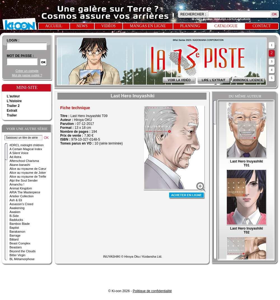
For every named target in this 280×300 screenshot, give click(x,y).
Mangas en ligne (148, 26)
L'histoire (14, 101)
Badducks (16, 219)
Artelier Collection (22, 196)
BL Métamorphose (22, 259)
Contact (262, 26)
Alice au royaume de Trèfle (28, 176)
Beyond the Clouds (23, 251)
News (82, 26)
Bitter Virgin (17, 255)
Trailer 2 (13, 106)
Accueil (53, 26)
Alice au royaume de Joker (28, 172)
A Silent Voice (19, 153)
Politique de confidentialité (152, 291)
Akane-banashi (20, 164)
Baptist (14, 227)
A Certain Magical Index (26, 149)
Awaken (15, 212)
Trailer (12, 115)
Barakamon (17, 231)
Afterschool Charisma (24, 160)
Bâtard (14, 239)
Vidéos (108, 26)
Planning (190, 26)
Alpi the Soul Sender (24, 180)
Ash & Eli (16, 200)
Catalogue (226, 26)
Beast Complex (20, 243)
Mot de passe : (20, 56)
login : (13, 40)
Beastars (16, 247)
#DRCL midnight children (27, 145)
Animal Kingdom (21, 188)
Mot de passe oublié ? (27, 75)
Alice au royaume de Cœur (28, 168)
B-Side (14, 215)
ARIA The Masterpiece (25, 192)
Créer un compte (27, 70)
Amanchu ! (17, 184)
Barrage (15, 235)
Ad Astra (15, 157)
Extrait (12, 111)
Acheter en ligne (187, 195)
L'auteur (13, 96)
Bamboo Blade (20, 223)
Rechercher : (193, 14)
